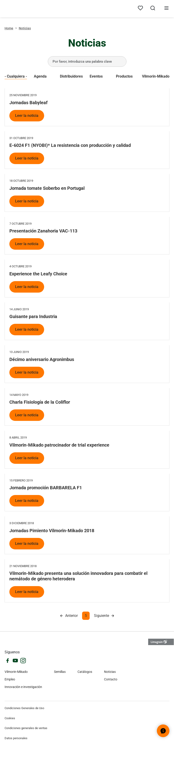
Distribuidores (71, 76)
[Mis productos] (140, 8)
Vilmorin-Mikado (155, 76)
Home (9, 28)
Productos (124, 76)
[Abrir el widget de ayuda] (163, 730)
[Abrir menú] (166, 8)
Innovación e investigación (23, 687)
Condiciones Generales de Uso (24, 708)
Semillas (60, 672)
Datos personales (16, 738)
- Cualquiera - (16, 76)
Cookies (10, 718)
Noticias (110, 672)
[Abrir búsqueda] (153, 8)
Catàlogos (85, 672)
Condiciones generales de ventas (26, 728)
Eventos (96, 76)
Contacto (110, 679)
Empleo (10, 679)
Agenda (40, 76)
